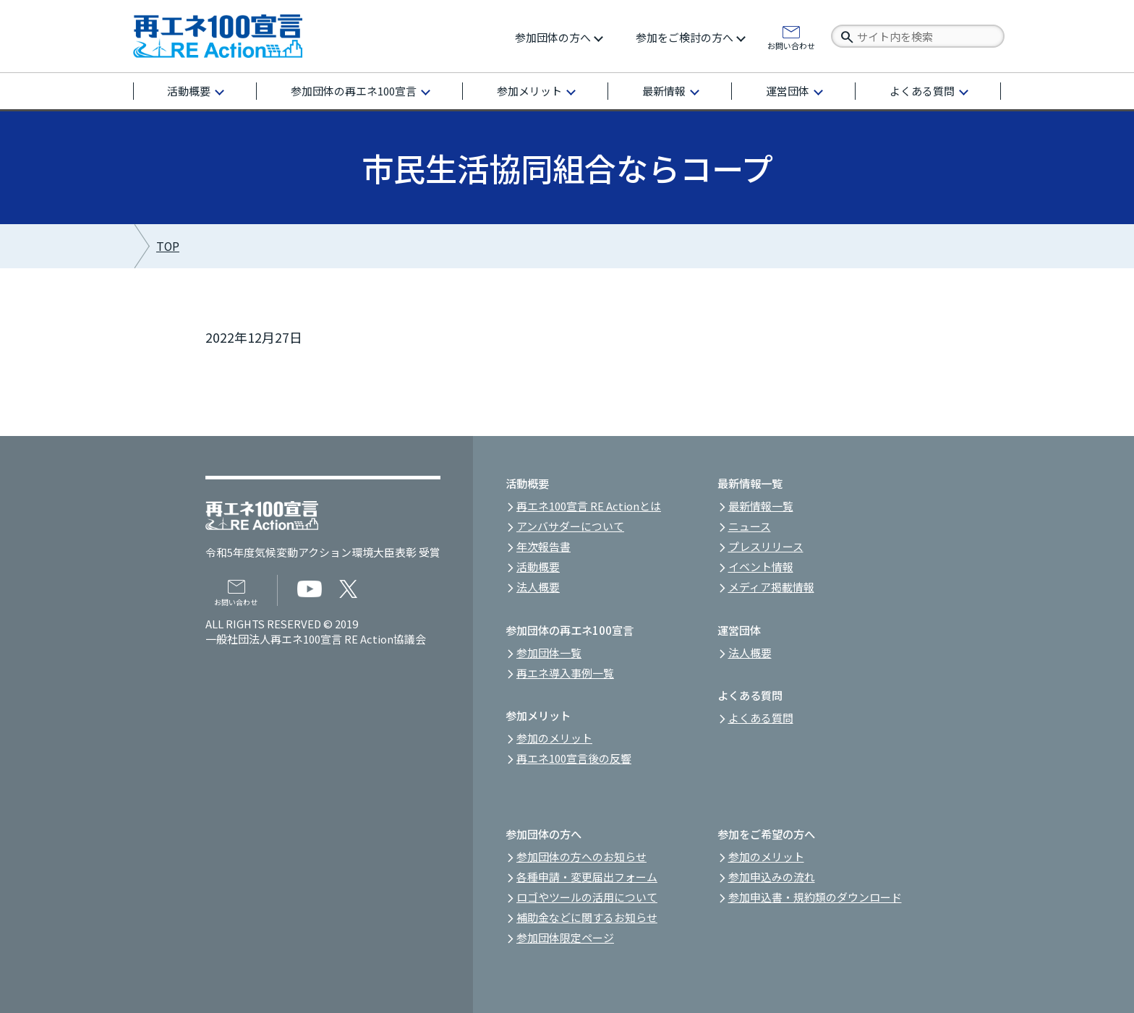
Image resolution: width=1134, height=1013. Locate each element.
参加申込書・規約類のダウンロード (815, 897)
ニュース (749, 526)
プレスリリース (765, 546)
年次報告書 (543, 546)
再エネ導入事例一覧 (565, 672)
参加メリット (529, 90)
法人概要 (538, 586)
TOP (167, 246)
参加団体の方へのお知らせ (581, 856)
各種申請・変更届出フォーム (586, 876)
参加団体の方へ (553, 37)
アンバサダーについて (570, 526)
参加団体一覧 (548, 652)
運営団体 (787, 90)
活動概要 (188, 90)
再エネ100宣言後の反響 (573, 758)
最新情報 (664, 90)
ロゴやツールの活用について (586, 897)
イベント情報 (760, 566)
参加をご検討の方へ (684, 37)
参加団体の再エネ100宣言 (354, 90)
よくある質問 (922, 90)
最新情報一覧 (760, 505)
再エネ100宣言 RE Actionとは (588, 505)
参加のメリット (554, 737)
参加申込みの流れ (771, 876)
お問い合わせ (791, 45)
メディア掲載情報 (771, 586)
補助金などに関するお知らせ (586, 917)
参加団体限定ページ (565, 937)
